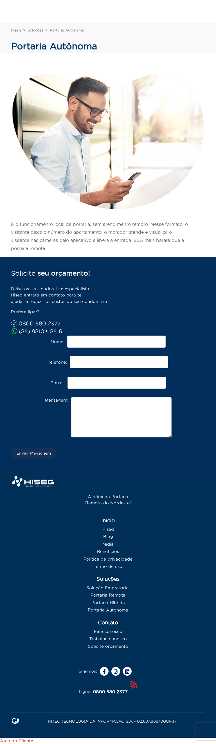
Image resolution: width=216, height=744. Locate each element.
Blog (108, 536)
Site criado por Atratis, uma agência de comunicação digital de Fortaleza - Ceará (15, 721)
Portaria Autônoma (108, 610)
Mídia (108, 544)
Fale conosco (108, 631)
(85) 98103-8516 (36, 331)
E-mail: (57, 382)
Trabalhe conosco (108, 638)
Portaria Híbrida (108, 602)
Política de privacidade (108, 559)
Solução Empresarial (108, 587)
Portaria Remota (108, 595)
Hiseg (108, 529)
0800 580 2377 (35, 323)
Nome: (57, 341)
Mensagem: (56, 400)
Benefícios (108, 551)
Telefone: (57, 362)
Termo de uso (108, 566)
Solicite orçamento (108, 646)
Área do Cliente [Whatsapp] (16, 740)
